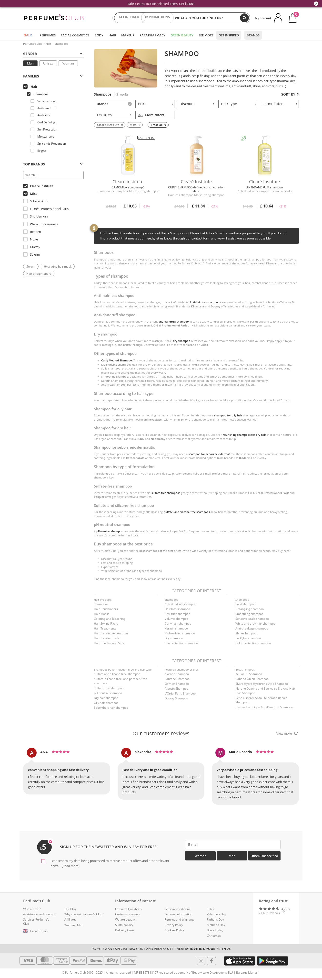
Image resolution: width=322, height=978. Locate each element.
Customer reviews (127, 914)
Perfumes (48, 35)
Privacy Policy (174, 925)
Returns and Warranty (179, 919)
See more (206, 35)
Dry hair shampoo (106, 698)
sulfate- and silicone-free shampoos (187, 512)
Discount (197, 103)
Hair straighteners (38, 274)
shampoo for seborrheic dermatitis (210, 454)
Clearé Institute (38, 186)
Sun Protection (43, 129)
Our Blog (70, 909)
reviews (161, 733)
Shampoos (61, 43)
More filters (151, 115)
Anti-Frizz (40, 115)
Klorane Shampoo (177, 674)
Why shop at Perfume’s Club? (83, 914)
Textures (114, 114)
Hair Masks (101, 614)
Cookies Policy (174, 930)
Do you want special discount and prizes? (161, 948)
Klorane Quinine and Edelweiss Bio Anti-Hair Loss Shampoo (265, 690)
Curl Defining (42, 122)
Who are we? (31, 909)
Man (30, 63)
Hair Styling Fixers (106, 623)
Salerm (31, 254)
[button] (40, 931)
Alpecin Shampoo (176, 688)
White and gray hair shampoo (255, 623)
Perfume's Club (32, 43)
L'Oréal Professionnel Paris (46, 208)
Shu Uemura (35, 216)
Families (52, 76)
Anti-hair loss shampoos (205, 302)
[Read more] (70, 866)
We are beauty (125, 919)
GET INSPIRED (129, 18)
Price (155, 103)
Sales (210, 909)
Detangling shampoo (249, 609)
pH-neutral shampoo (109, 531)
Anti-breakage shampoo (251, 628)
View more (287, 733)
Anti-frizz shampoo (177, 614)
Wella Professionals (40, 224)
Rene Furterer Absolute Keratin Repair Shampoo (261, 700)
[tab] (53, 53)
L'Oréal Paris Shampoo (180, 693)
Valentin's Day (216, 914)
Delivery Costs (125, 930)
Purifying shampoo (248, 638)
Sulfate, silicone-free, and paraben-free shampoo (120, 681)
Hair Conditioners (106, 609)
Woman (68, 63)
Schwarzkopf (36, 201)
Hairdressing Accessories (111, 633)
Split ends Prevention (48, 143)
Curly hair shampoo (178, 623)
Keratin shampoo (176, 628)
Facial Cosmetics (75, 35)
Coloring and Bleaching (109, 619)
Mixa (30, 193)
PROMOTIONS (157, 18)
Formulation (279, 103)
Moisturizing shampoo (180, 633)
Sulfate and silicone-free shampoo (117, 674)
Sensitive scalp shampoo (252, 619)
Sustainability (124, 925)
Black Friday (215, 930)
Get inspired (229, 35)
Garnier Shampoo (177, 684)
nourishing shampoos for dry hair (244, 434)
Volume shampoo (176, 619)
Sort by (290, 94)
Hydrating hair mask (57, 266)
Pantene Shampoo (177, 679)
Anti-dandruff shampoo (180, 604)
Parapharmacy (152, 35)
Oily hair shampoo (106, 703)
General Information (178, 914)
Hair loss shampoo (177, 609)
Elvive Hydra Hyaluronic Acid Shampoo (261, 684)
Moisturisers (42, 136)
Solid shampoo (245, 604)
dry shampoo (181, 341)
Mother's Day (216, 925)
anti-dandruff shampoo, (174, 321)
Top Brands (52, 164)
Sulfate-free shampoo (108, 688)
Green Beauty (182, 35)
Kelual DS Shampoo (248, 674)
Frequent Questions (128, 909)
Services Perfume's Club (36, 921)
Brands (253, 35)
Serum (30, 266)
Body (98, 35)
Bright (38, 151)
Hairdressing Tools (107, 638)
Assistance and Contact (39, 914)
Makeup (127, 35)
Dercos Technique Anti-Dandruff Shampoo (264, 707)
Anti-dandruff (42, 108)
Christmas (214, 936)
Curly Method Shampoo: (117, 360)
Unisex (48, 63)
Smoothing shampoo (249, 614)
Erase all (156, 125)
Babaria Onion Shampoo (252, 679)
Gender (52, 53)
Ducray (31, 247)
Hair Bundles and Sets (109, 643)
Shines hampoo (245, 633)
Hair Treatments (105, 628)
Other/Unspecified (264, 856)
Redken (32, 231)
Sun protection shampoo (181, 643)
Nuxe (30, 239)
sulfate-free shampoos (165, 493)
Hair (112, 35)
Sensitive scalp (43, 101)
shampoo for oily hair (228, 415)
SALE (28, 35)
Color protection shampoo (253, 643)
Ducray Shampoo (176, 698)
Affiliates (70, 919)
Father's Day (215, 919)
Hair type (238, 103)
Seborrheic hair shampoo (111, 708)
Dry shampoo (174, 638)
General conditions (177, 909)
